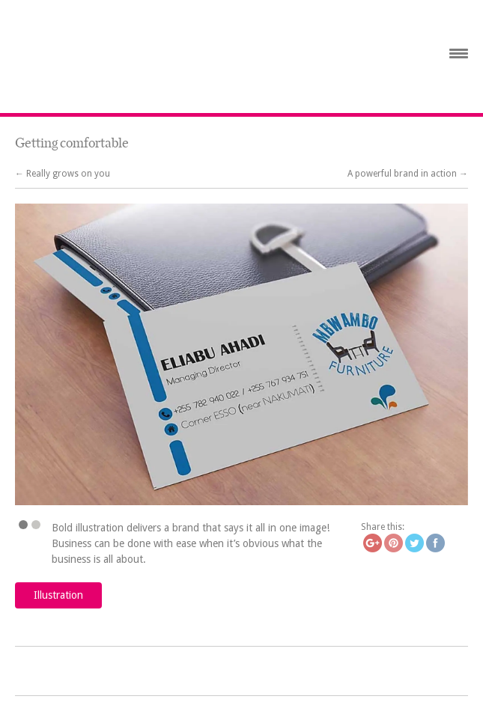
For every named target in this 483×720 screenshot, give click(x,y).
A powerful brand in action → (407, 173)
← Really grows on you (62, 173)
